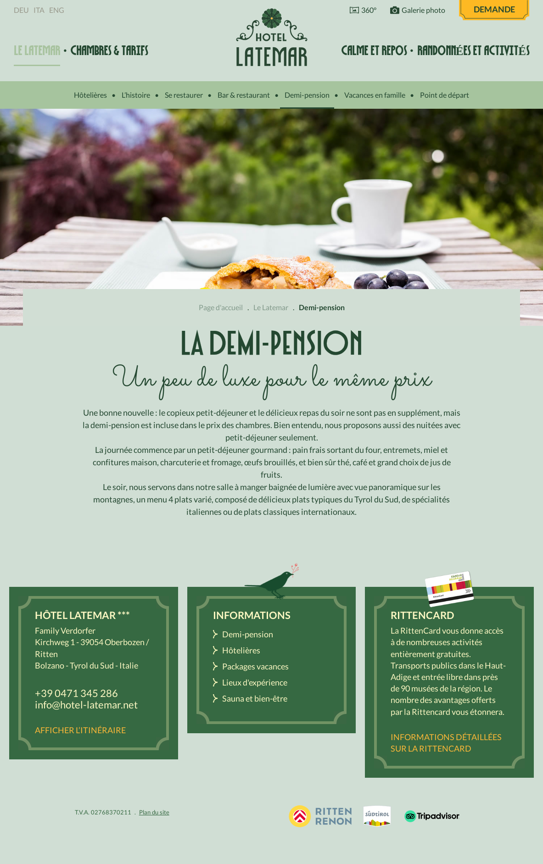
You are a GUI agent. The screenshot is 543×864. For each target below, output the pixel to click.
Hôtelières (90, 94)
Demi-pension (307, 94)
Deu (21, 10)
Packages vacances (255, 666)
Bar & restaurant (244, 94)
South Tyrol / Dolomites (377, 816)
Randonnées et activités (473, 50)
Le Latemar (37, 50)
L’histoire (136, 94)
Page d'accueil (221, 307)
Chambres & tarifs (109, 50)
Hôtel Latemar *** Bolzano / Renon (272, 37)
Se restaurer (184, 94)
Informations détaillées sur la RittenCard (446, 742)
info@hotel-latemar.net (86, 704)
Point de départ (444, 94)
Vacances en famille (374, 94)
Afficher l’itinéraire (80, 730)
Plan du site (154, 812)
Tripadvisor (432, 816)
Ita (39, 10)
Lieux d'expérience (254, 682)
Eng (56, 10)
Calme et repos (374, 50)
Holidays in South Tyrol (320, 816)
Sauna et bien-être (254, 698)
